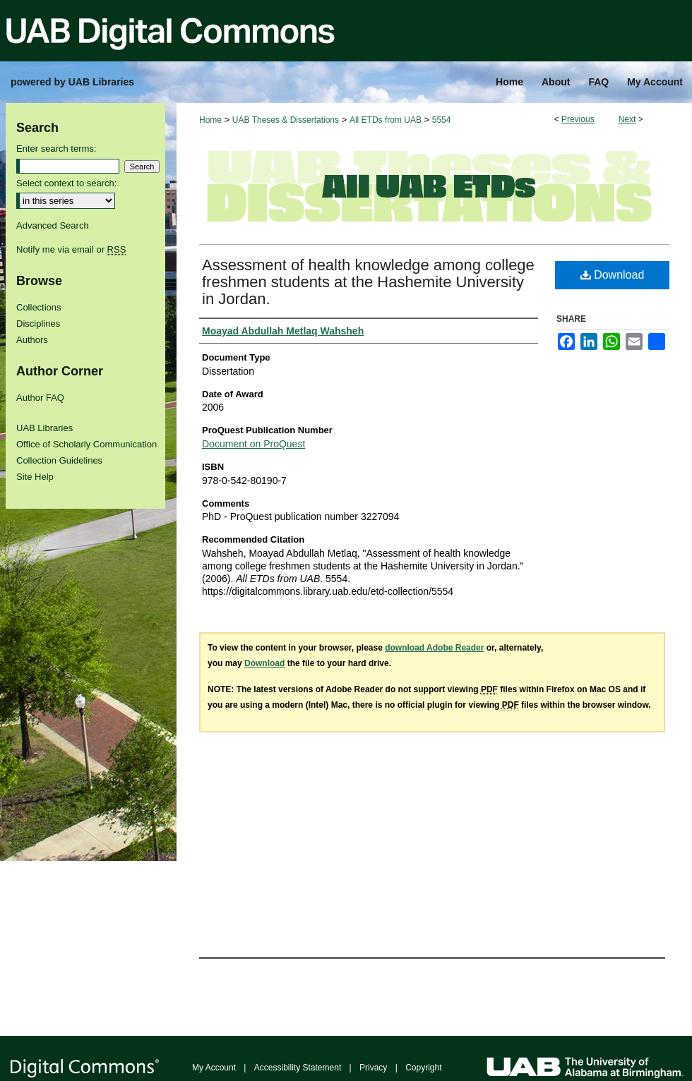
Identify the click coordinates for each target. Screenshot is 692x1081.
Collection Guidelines (59, 460)
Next (627, 119)
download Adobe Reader (434, 648)
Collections (38, 307)
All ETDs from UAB (386, 120)
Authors (32, 339)
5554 (441, 120)
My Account (214, 1068)
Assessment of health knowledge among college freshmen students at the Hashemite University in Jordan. (368, 282)
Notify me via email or (71, 249)
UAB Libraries (44, 428)
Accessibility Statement (297, 1068)
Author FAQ (40, 397)
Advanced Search (52, 225)
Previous (578, 119)
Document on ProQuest (253, 443)
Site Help (35, 476)
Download (612, 275)
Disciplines (38, 323)
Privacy (373, 1068)
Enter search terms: (56, 148)
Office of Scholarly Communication (86, 444)
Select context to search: (66, 183)
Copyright (423, 1068)
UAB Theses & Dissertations (285, 120)
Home (210, 120)
